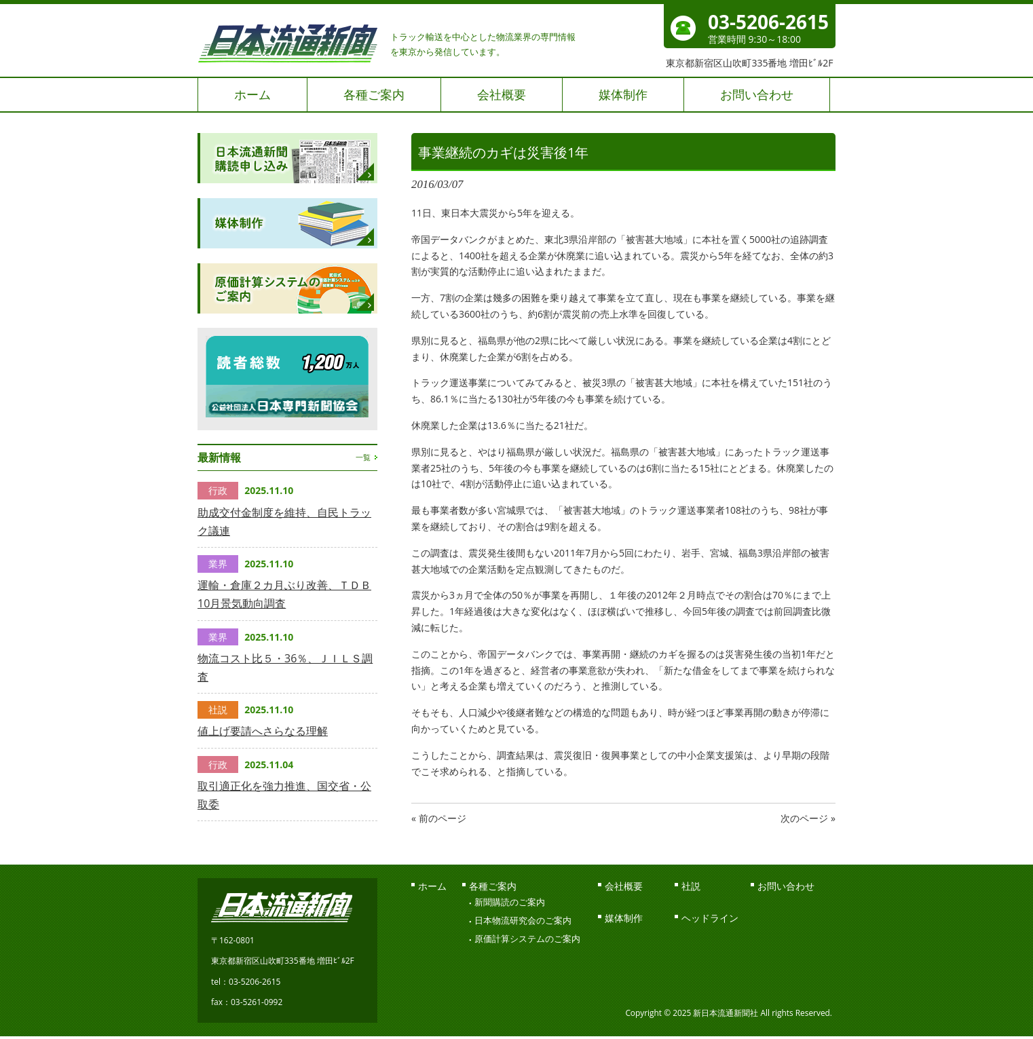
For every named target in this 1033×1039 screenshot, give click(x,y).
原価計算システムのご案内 (527, 938)
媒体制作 (624, 917)
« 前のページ (438, 818)
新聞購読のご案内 (509, 902)
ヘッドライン (709, 917)
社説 (690, 886)
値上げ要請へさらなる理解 (263, 730)
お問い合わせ (785, 886)
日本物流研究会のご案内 (522, 920)
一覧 (363, 457)
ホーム (432, 886)
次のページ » (808, 818)
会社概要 (624, 886)
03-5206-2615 (768, 22)
